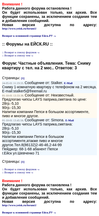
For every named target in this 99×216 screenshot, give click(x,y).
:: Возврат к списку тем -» (17, 55)
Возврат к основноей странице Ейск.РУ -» (29, 35)
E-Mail (68, 83)
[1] (23, 78)
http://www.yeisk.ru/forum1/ (19, 28)
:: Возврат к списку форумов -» (21, 52)
